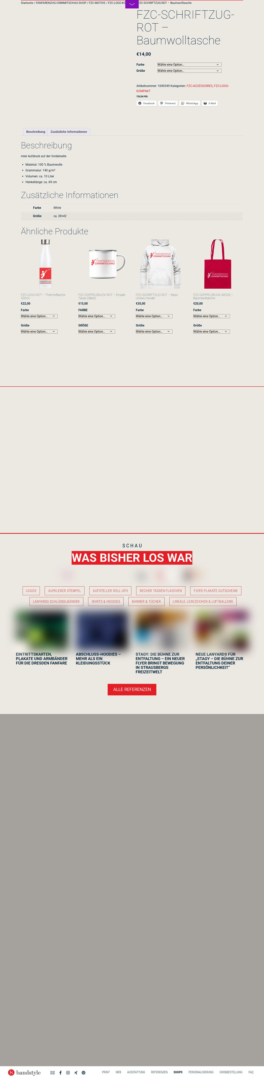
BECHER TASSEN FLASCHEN (161, 591)
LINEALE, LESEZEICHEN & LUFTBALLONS (203, 601)
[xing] (76, 1072)
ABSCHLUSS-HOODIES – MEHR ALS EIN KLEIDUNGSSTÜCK (98, 658)
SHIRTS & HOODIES (106, 601)
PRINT (106, 1072)
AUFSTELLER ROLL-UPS (110, 591)
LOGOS (31, 591)
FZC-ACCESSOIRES (200, 86)
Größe (140, 71)
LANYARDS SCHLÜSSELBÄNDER (56, 601)
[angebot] (52, 1072)
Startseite (27, 3)
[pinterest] (83, 1072)
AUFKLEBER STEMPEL (64, 591)
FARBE (83, 310)
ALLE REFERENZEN (132, 689)
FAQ (250, 1072)
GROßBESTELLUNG (231, 1072)
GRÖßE (83, 325)
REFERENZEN (159, 1072)
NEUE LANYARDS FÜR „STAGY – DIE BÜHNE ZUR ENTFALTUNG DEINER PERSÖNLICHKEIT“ (219, 661)
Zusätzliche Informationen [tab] (69, 132)
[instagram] (68, 1072)
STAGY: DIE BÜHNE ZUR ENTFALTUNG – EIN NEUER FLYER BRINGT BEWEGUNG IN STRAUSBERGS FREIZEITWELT (160, 663)
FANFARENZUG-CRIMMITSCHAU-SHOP (61, 3)
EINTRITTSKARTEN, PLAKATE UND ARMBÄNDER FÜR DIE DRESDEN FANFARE (41, 658)
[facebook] (60, 1072)
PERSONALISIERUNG (201, 1072)
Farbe (140, 64)
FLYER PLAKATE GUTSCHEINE (216, 591)
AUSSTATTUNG (136, 1072)
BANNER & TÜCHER (146, 601)
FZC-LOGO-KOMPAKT (121, 3)
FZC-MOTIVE (97, 3)
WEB (118, 1072)
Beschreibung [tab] (35, 132)
